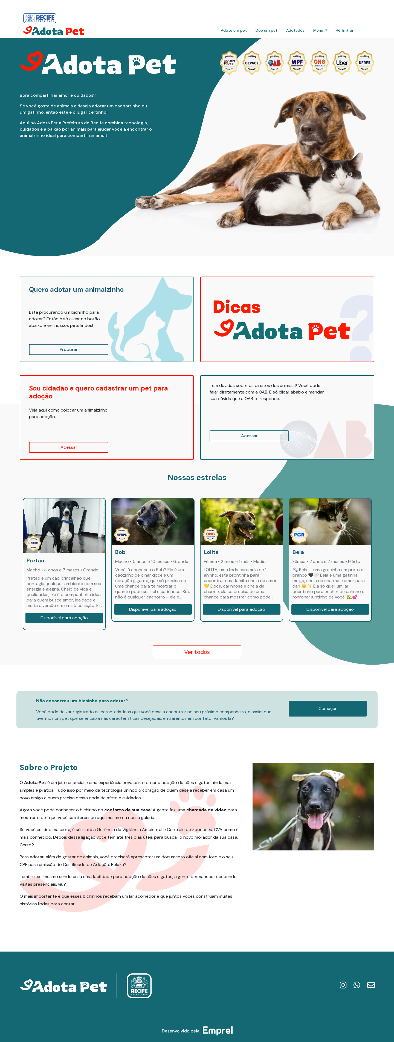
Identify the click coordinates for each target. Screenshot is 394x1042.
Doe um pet (266, 30)
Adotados (295, 30)
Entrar (345, 30)
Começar (327, 708)
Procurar (69, 349)
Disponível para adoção (64, 618)
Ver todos (197, 652)
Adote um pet (234, 30)
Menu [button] (318, 30)
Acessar (68, 447)
